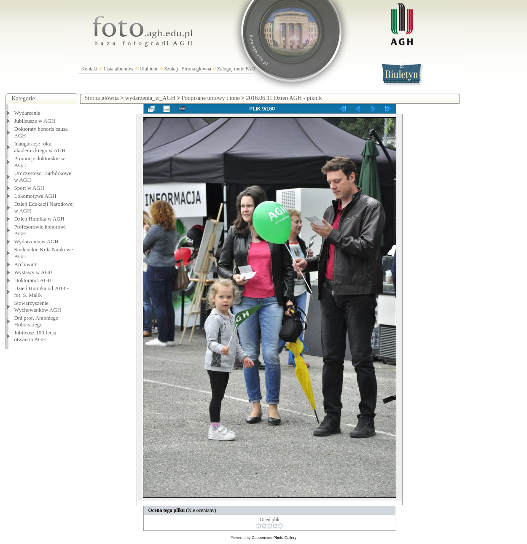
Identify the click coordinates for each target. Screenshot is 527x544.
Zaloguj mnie (230, 69)
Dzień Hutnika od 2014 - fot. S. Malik (41, 291)
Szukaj (171, 69)
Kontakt (89, 69)
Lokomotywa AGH (35, 196)
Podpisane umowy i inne (211, 98)
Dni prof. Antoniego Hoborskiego (36, 321)
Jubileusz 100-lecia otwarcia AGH (35, 335)
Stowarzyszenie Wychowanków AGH (38, 306)
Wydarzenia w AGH (36, 241)
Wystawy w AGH (33, 272)
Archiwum (26, 264)
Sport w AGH (29, 188)
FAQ (250, 69)
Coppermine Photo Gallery (274, 538)
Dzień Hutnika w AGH (39, 218)
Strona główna (196, 69)
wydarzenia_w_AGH (150, 98)
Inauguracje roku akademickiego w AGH (40, 147)
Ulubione (149, 69)
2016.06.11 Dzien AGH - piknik (284, 98)
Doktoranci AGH (33, 280)
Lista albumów (118, 69)
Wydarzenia (27, 113)
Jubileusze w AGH (35, 121)
